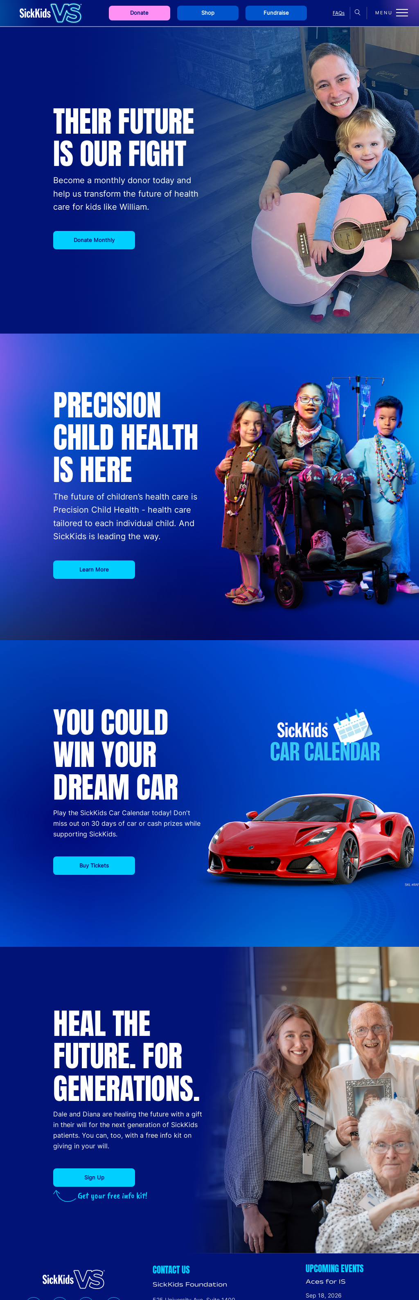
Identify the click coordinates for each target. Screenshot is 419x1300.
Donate (139, 13)
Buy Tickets (94, 865)
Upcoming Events (335, 1268)
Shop (207, 13)
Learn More (94, 569)
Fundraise (276, 13)
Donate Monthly (94, 240)
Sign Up (94, 1177)
